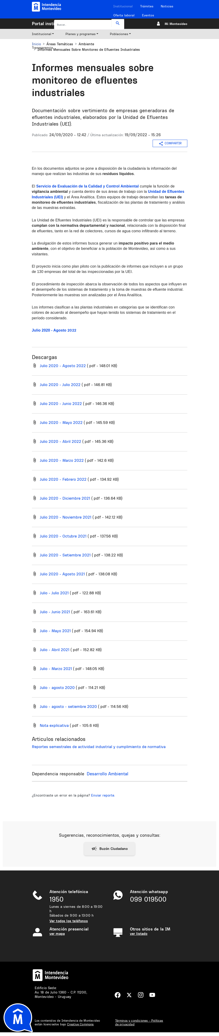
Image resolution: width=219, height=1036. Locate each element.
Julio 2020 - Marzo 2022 (62, 460)
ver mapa (57, 933)
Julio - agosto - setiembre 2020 (68, 706)
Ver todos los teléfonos (68, 921)
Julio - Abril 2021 (54, 649)
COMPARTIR (170, 143)
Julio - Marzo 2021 (56, 668)
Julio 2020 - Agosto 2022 (63, 365)
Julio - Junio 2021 (55, 611)
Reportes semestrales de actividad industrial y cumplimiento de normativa (99, 746)
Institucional (123, 6)
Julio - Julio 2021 (54, 592)
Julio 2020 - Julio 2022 (60, 384)
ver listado (139, 933)
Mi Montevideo (176, 24)
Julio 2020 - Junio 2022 (61, 403)
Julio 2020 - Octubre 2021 (63, 536)
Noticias (167, 6)
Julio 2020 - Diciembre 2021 (65, 498)
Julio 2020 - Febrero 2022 (63, 479)
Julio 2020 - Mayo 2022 (61, 422)
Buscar (117, 23)
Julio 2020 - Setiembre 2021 (65, 555)
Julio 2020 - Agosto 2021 (62, 573)
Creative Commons (80, 1024)
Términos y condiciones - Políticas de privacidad (139, 1022)
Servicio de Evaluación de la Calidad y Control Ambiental (87, 186)
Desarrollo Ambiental (107, 773)
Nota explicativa (54, 725)
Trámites (146, 6)
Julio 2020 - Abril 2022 (60, 441)
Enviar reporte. (103, 795)
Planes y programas (80, 34)
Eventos (148, 15)
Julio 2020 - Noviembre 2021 (65, 517)
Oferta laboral (124, 15)
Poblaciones (119, 34)
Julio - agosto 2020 (57, 687)
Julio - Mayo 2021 (55, 630)
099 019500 (148, 899)
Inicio (36, 44)
